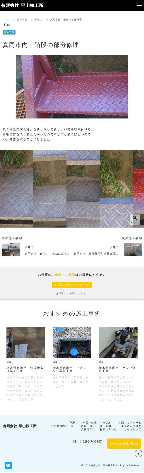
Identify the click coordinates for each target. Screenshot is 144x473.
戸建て (39, 19)
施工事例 (22, 19)
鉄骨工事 (86, 425)
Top (7, 19)
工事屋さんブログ (130, 425)
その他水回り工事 (62, 425)
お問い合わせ (108, 429)
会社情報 (86, 429)
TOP (72, 422)
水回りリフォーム (130, 422)
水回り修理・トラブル (97, 422)
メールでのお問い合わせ (124, 443)
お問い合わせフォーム (72, 285)
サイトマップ (132, 429)
